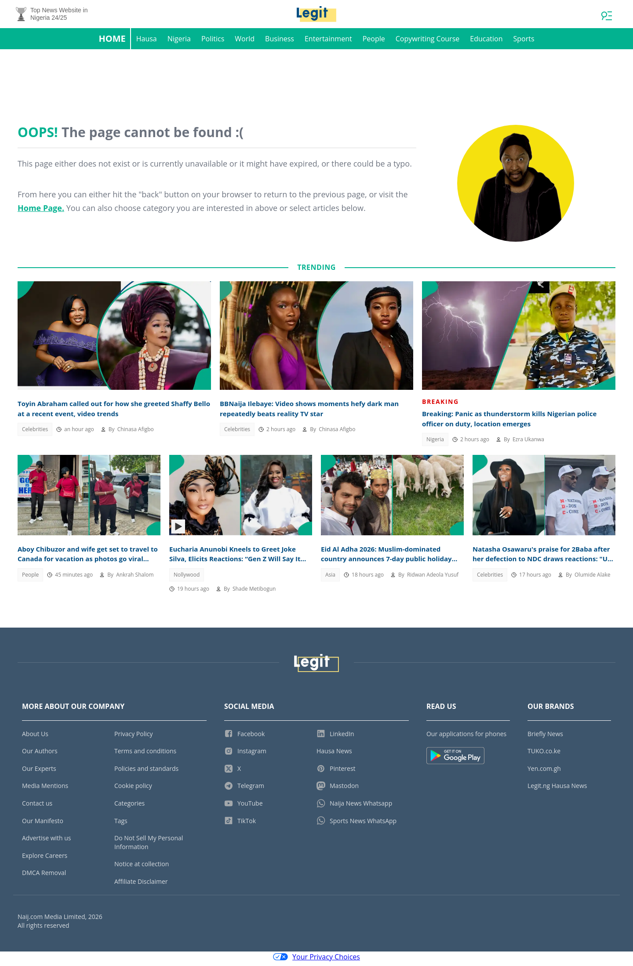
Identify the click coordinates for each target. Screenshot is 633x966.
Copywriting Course (428, 42)
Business (279, 42)
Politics (212, 42)
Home (111, 42)
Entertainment (328, 42)
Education (486, 42)
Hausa (146, 42)
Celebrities (35, 432)
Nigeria (179, 42)
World (245, 42)
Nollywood (187, 578)
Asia (330, 578)
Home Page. (41, 211)
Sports (523, 42)
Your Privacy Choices (316, 961)
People (374, 42)
